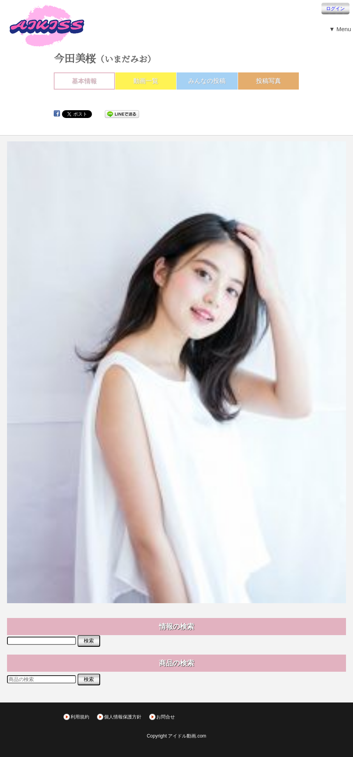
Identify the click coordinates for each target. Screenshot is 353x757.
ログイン (335, 8)
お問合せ (165, 717)
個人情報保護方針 (122, 717)
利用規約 (80, 717)
